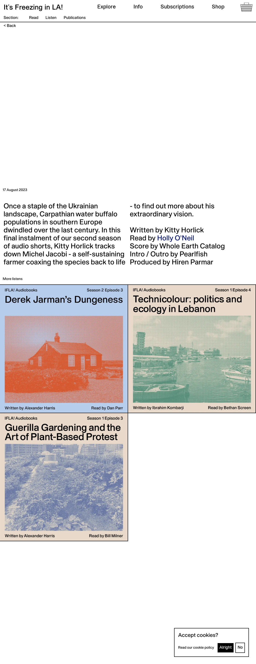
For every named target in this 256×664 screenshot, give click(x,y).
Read (33, 18)
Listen (51, 18)
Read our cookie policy (196, 648)
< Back (10, 26)
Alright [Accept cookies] (225, 648)
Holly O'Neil (175, 238)
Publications (75, 18)
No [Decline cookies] (240, 648)
